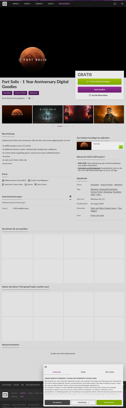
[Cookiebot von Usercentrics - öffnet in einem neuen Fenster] (114, 367)
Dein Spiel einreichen (33, 385)
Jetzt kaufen (99, 90)
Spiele (16, 4)
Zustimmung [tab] (57, 372)
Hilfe (51, 4)
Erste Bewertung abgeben (13, 98)
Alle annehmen (109, 402)
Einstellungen (83, 402)
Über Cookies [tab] (109, 372)
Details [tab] (83, 372)
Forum (39, 4)
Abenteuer (118, 185)
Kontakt (16, 385)
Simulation (95, 185)
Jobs (22, 385)
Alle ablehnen (57, 402)
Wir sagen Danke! (34, 404)
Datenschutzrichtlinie (19, 404)
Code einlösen (7, 385)
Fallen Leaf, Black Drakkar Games (103, 208)
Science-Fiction (107, 185)
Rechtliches (6, 404)
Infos (27, 4)
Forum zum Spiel (97, 215)
